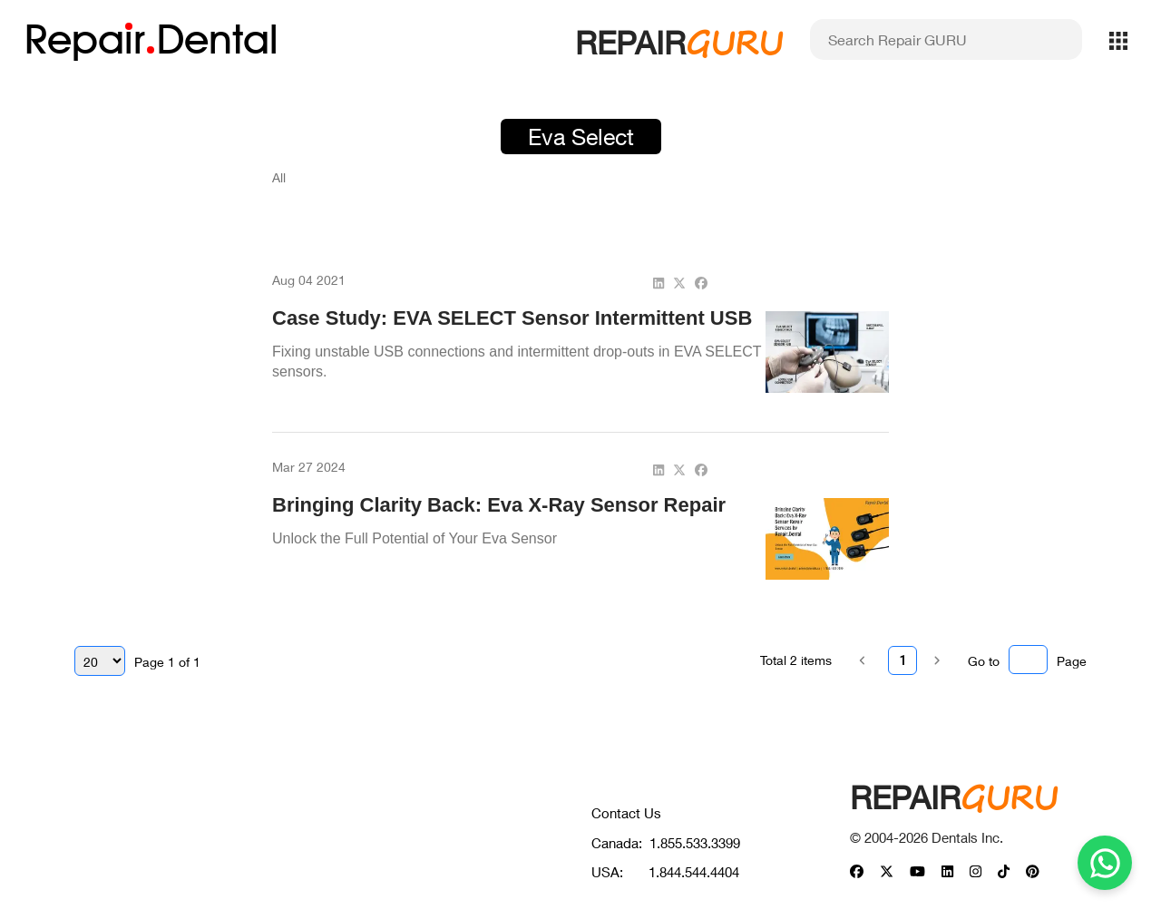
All (279, 177)
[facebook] (701, 282)
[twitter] (679, 282)
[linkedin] (658, 282)
